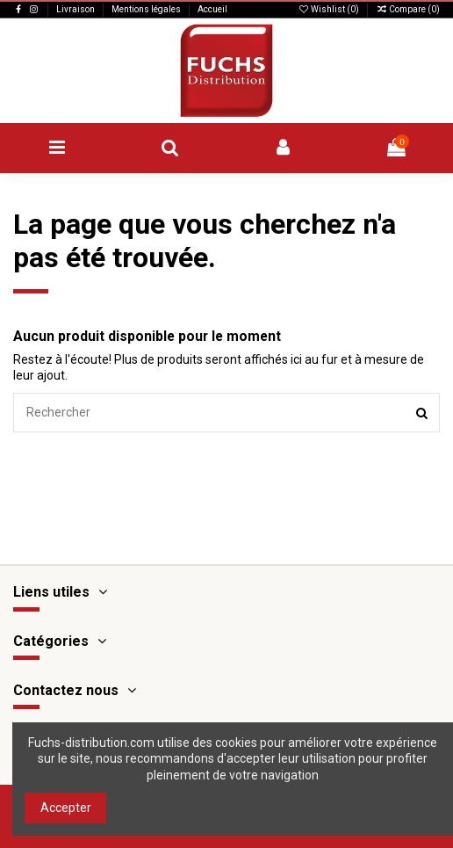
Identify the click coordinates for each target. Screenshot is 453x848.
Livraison (76, 9)
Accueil (212, 9)
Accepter (65, 808)
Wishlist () (329, 9)
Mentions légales (147, 9)
